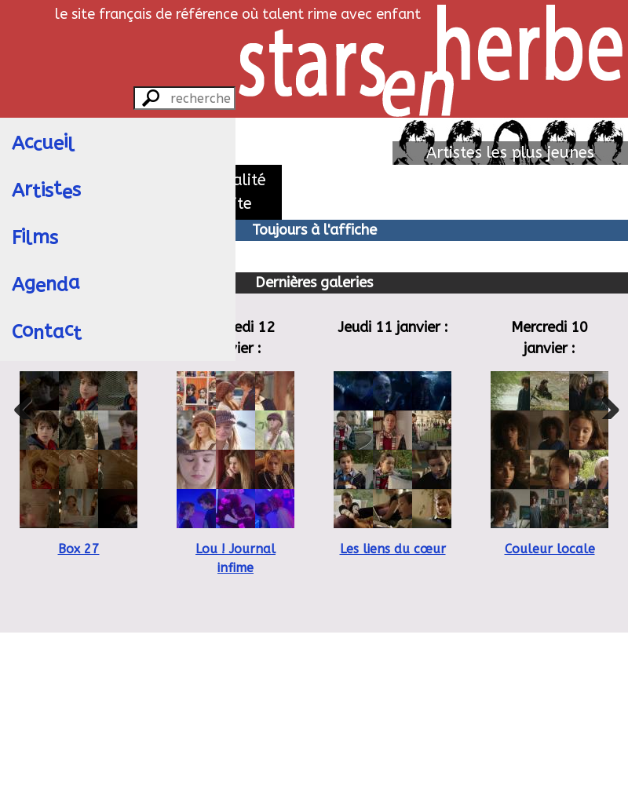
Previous (23, 403)
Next (604, 403)
